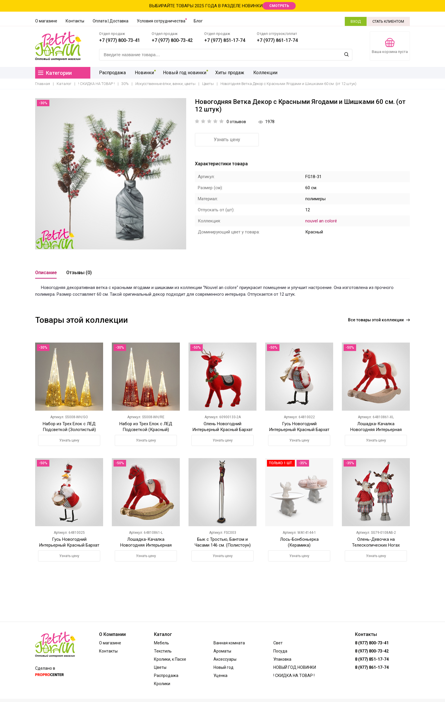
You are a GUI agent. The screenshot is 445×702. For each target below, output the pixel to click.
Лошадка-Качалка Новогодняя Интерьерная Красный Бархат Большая (376, 429)
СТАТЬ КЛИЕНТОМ (388, 21)
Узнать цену (227, 139)
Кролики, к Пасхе (170, 659)
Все (379, 320)
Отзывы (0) (79, 272)
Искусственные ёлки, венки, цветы (165, 83)
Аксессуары (224, 659)
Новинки (144, 72)
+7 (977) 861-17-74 (277, 40)
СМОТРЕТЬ (279, 6)
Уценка (220, 675)
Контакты (75, 21)
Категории (55, 73)
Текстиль (163, 651)
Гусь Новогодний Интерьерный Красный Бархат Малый (299, 429)
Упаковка (282, 659)
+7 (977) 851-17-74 (224, 40)
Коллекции (264, 72)
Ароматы (222, 651)
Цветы (208, 83)
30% (125, 83)
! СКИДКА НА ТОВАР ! (96, 83)
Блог (198, 21)
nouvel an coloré (321, 221)
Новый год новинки (184, 72)
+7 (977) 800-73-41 (119, 40)
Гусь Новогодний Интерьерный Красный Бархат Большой (69, 545)
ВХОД (356, 21)
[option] (110, 173)
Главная (42, 83)
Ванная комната (229, 643)
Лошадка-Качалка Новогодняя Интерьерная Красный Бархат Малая (146, 545)
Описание (46, 272)
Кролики (162, 683)
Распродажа (112, 72)
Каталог (64, 83)
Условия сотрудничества (161, 21)
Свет (278, 643)
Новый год (223, 667)
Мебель (161, 643)
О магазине (46, 21)
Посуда (280, 651)
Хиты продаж (228, 72)
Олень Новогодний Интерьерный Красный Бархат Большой (222, 429)
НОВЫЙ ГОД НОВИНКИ (294, 667)
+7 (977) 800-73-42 (172, 40)
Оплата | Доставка (110, 21)
